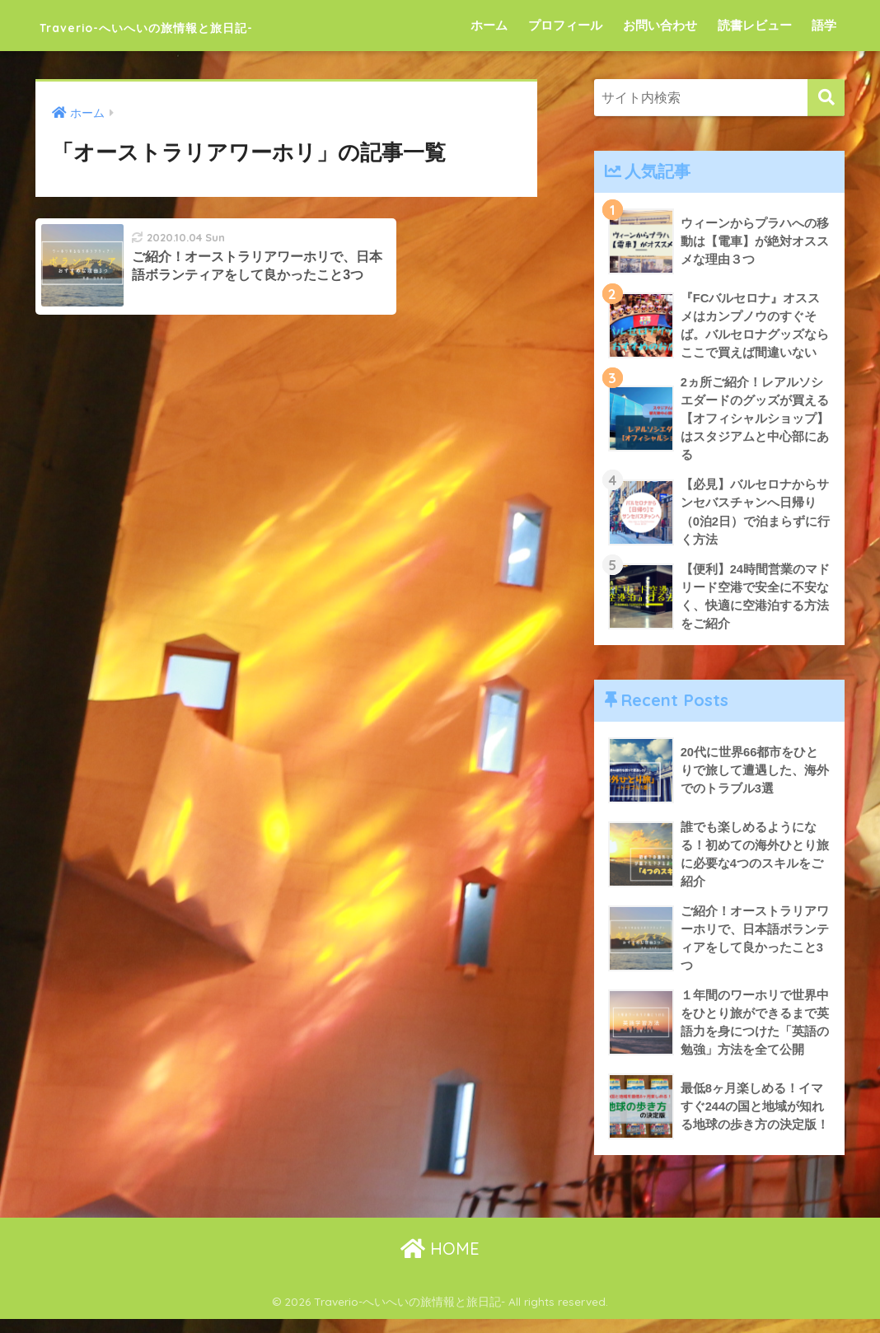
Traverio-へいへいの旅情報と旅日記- (211, 25)
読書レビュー (755, 25)
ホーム (489, 25)
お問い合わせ (660, 25)
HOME (440, 1263)
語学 (824, 25)
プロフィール (565, 25)
